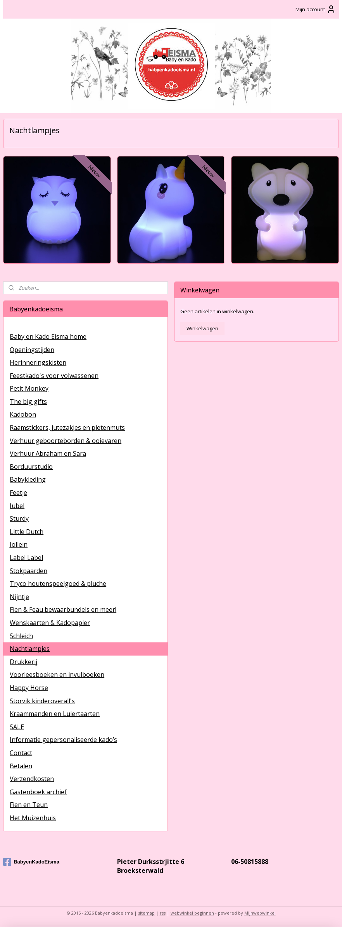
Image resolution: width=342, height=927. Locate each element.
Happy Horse (29, 687)
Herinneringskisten (38, 362)
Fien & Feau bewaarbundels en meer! (63, 609)
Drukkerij (23, 661)
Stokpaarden (28, 570)
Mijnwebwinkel (260, 913)
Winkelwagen (202, 328)
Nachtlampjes (30, 648)
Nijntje (19, 596)
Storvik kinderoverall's (42, 701)
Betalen (21, 766)
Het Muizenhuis (33, 818)
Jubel (17, 505)
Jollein (19, 544)
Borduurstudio (31, 466)
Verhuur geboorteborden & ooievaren (65, 440)
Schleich (21, 636)
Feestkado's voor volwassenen (54, 375)
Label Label (26, 557)
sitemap (146, 913)
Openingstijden (32, 349)
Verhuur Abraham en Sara (48, 453)
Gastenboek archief (38, 792)
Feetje (18, 492)
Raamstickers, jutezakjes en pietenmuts (67, 427)
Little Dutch (26, 531)
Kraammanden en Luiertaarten (55, 713)
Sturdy (19, 518)
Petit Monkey (29, 388)
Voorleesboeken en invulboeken (57, 674)
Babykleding (28, 479)
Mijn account (315, 9)
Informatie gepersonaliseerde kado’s (63, 739)
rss (163, 913)
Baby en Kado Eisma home (48, 336)
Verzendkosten (32, 778)
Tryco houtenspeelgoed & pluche (58, 583)
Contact (21, 752)
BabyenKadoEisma (31, 862)
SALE (17, 727)
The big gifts (28, 401)
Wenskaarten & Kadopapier (50, 622)
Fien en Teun (29, 804)
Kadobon (23, 414)
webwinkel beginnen (192, 913)
